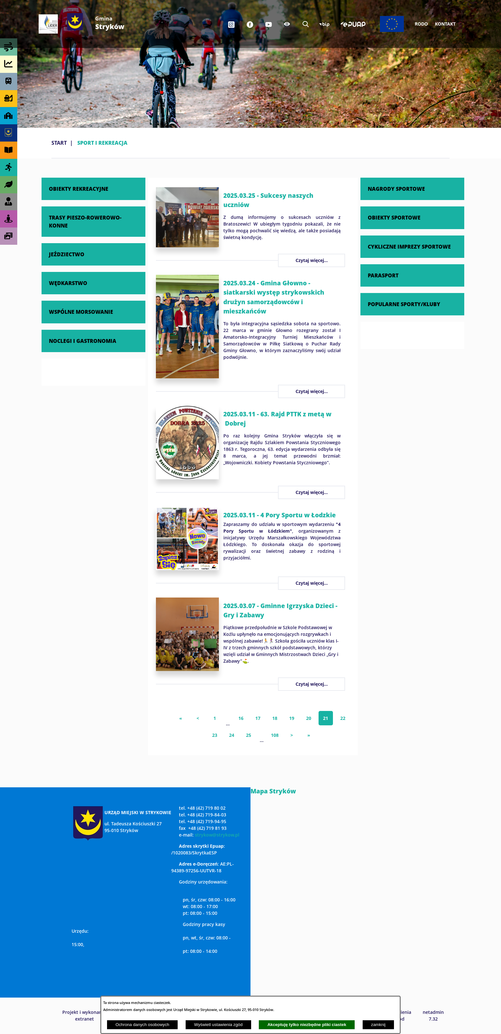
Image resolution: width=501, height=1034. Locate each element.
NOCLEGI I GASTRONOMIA (82, 340)
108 (275, 735)
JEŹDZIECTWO (66, 254)
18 (274, 718)
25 (248, 735)
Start (59, 142)
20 (308, 718)
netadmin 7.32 (433, 1015)
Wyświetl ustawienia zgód (218, 1024)
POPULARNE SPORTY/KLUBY (404, 304)
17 (257, 718)
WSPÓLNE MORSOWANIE (81, 311)
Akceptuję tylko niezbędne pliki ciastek (306, 1024)
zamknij (378, 1024)
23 (214, 735)
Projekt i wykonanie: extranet (84, 1015)
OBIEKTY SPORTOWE (394, 217)
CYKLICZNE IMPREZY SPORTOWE (409, 246)
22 (342, 718)
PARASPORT (383, 275)
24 (231, 735)
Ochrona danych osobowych (142, 1024)
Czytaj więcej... (312, 260)
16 (240, 718)
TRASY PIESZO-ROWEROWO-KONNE (85, 221)
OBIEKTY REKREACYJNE (78, 188)
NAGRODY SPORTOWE (396, 188)
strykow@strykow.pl (217, 835)
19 (291, 718)
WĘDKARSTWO (68, 283)
